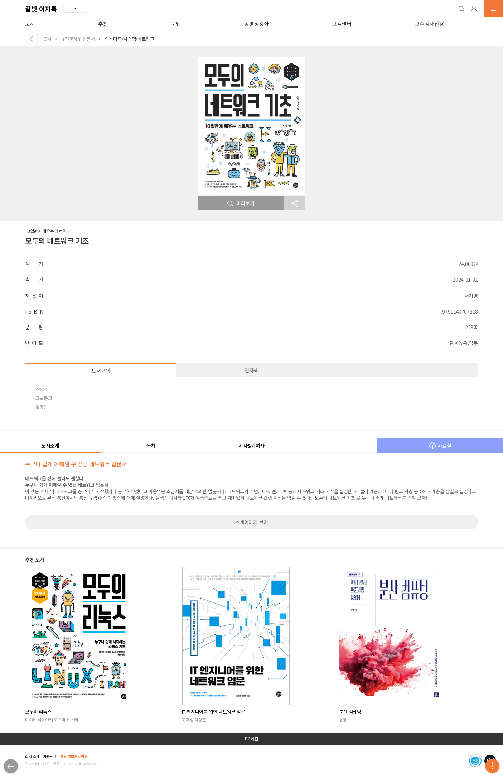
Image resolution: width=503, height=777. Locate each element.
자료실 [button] (440, 445)
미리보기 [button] (241, 203)
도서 (30, 23)
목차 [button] (150, 445)
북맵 (176, 23)
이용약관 (50, 756)
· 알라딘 (40, 407)
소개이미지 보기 (251, 522)
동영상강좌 (256, 23)
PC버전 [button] (251, 739)
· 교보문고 (42, 398)
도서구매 (101, 370)
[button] (461, 8)
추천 (103, 23)
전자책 (251, 370)
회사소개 (32, 756)
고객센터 (342, 23)
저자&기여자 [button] (251, 445)
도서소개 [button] (50, 445)
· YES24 (40, 389)
